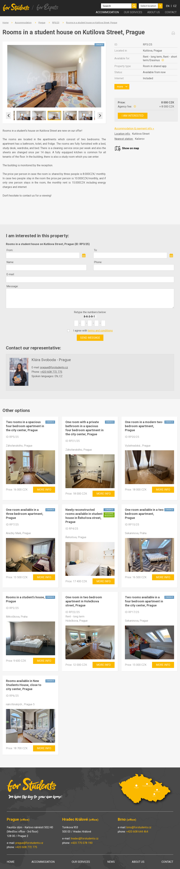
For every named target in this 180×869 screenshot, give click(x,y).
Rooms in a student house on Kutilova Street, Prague (91, 22)
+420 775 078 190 (82, 842)
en (167, 6)
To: (95, 250)
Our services (133, 12)
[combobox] (151, 5)
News (111, 861)
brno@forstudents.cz (138, 827)
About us (153, 12)
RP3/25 (55, 22)
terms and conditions (100, 330)
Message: (12, 286)
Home (5, 22)
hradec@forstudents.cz (84, 838)
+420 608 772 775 (51, 371)
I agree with (93, 330)
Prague (41, 22)
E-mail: (10, 274)
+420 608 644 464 (137, 831)
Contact (171, 12)
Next (100, 115)
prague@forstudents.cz (54, 367)
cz (175, 6)
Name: (10, 262)
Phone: (98, 262)
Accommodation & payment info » (134, 128)
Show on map (130, 148)
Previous (8, 115)
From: (9, 250)
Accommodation (107, 12)
